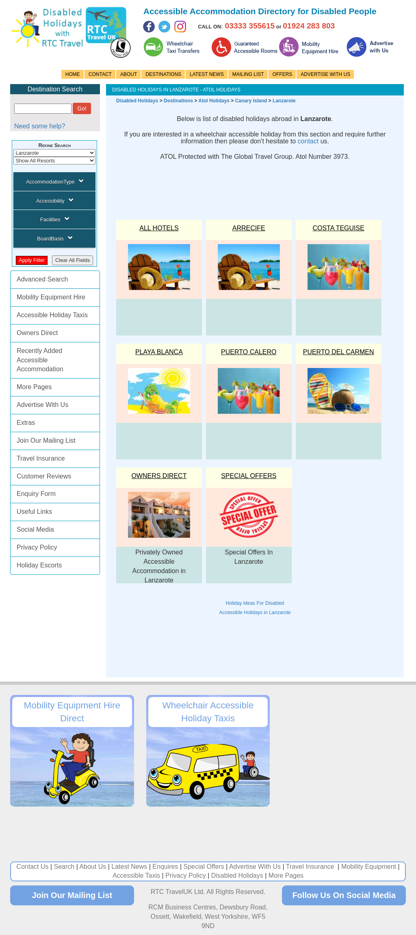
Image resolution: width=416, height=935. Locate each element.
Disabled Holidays (137, 101)
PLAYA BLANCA (159, 351)
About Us (92, 866)
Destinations (178, 101)
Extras (26, 422)
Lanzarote (284, 101)
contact (308, 141)
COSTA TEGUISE (338, 228)
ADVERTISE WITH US (325, 74)
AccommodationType (54, 181)
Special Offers (248, 475)
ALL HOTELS (158, 228)
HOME (72, 74)
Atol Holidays (214, 101)
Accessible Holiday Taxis (52, 315)
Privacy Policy (37, 547)
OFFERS (282, 74)
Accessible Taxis (136, 875)
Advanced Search (42, 279)
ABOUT (128, 74)
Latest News (129, 866)
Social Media (35, 529)
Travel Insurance (41, 458)
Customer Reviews (44, 476)
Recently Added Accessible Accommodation (40, 360)
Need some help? (39, 126)
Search (64, 866)
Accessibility (54, 200)
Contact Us (32, 866)
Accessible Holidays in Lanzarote (254, 612)
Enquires (165, 866)
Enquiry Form (36, 493)
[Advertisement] (260, 186)
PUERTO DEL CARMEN (338, 351)
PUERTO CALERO (248, 351)
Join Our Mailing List (46, 440)
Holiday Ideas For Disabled (254, 603)
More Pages (34, 386)
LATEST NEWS (207, 74)
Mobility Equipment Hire (51, 297)
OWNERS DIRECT (158, 475)
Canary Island (251, 101)
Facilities (54, 219)
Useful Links (34, 511)
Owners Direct (37, 332)
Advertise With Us (42, 404)
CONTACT (100, 74)
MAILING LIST (248, 74)
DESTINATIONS (163, 74)
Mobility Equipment (368, 866)
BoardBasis (54, 238)
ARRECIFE (248, 228)
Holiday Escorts (39, 565)
